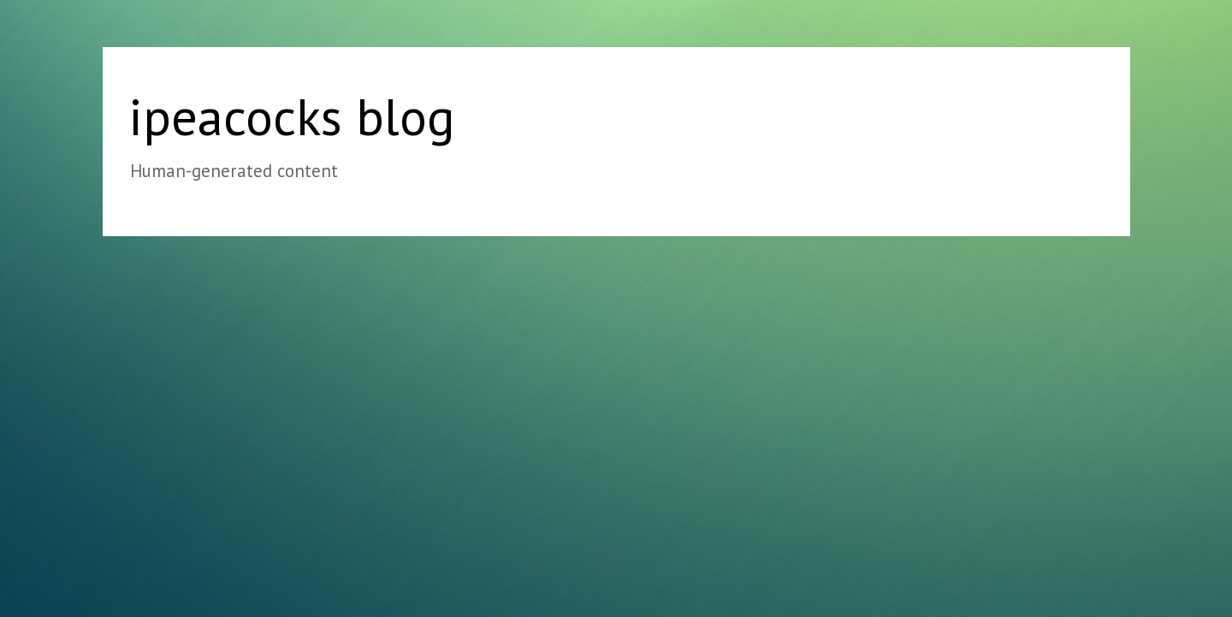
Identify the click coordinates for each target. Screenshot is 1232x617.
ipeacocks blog (291, 116)
